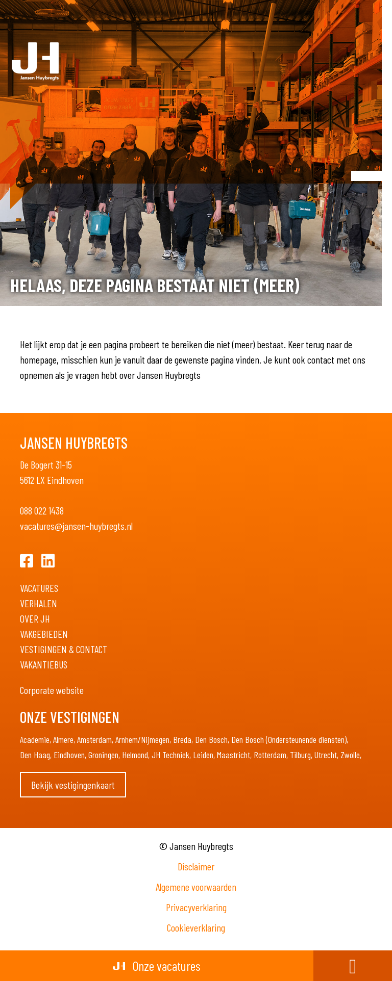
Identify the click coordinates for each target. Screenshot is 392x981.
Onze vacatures (157, 965)
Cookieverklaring (196, 927)
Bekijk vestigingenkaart (73, 785)
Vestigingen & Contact (63, 649)
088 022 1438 (42, 510)
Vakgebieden (44, 634)
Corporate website (52, 690)
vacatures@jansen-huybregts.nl (76, 526)
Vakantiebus (43, 664)
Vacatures (39, 588)
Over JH (35, 618)
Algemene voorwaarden (196, 887)
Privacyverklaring (196, 907)
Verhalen (38, 603)
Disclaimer (196, 866)
